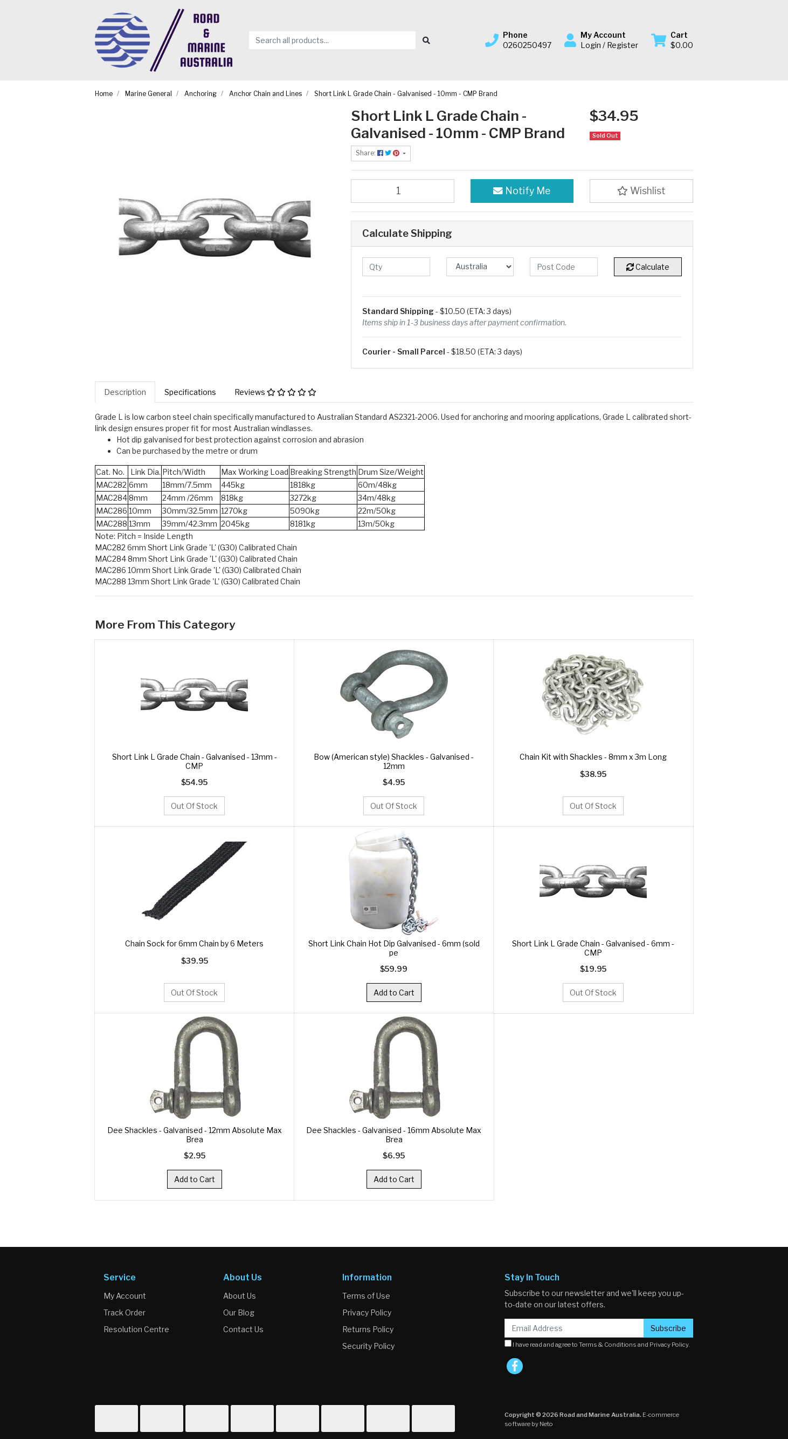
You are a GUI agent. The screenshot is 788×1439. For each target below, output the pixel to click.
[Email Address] (574, 1328)
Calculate (647, 266)
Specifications (190, 392)
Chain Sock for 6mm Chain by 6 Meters (194, 943)
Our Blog (238, 1312)
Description (125, 392)
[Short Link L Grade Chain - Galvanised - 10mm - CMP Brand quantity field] (402, 191)
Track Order (124, 1312)
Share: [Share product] (378, 153)
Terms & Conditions (608, 1344)
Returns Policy (367, 1329)
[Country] (480, 266)
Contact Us (243, 1329)
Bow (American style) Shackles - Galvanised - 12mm (394, 761)
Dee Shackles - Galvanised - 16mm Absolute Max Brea (393, 1135)
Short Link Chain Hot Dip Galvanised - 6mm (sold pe (394, 948)
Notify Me (521, 190)
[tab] (125, 392)
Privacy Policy (366, 1312)
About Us (239, 1295)
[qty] (396, 266)
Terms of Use (366, 1295)
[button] (518, 40)
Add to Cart (394, 992)
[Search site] (426, 40)
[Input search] (332, 40)
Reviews (275, 392)
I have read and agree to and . (597, 1344)
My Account (124, 1295)
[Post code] (564, 266)
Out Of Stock (194, 805)
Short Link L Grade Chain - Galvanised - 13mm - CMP (194, 761)
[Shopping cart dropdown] (672, 40)
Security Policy (368, 1346)
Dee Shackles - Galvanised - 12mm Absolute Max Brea (194, 1135)
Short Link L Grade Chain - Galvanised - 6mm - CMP (593, 948)
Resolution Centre (136, 1329)
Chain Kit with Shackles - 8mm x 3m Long (593, 756)
